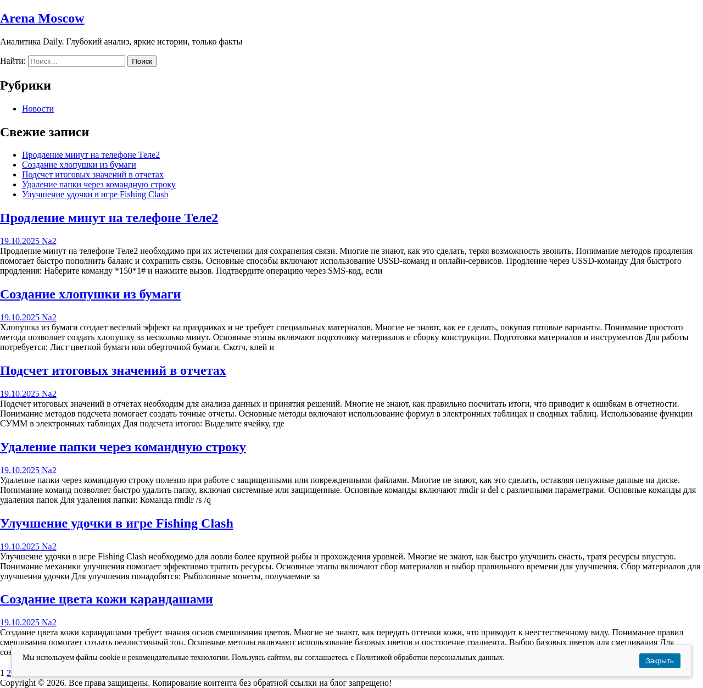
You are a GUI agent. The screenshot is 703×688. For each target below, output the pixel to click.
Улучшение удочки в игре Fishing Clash (95, 194)
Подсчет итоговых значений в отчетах (93, 174)
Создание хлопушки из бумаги (79, 164)
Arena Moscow (42, 18)
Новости (38, 108)
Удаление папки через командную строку (99, 184)
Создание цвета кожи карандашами (106, 599)
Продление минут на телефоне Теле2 (91, 154)
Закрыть (660, 661)
